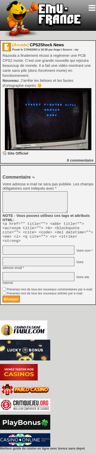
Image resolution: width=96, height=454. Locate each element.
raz (76, 49)
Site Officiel (18, 153)
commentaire (80, 160)
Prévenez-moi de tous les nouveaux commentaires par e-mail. (50, 293)
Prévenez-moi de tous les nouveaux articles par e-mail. (45, 297)
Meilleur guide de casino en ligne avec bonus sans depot (42, 452)
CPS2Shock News (38, 45)
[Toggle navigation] (92, 8)
